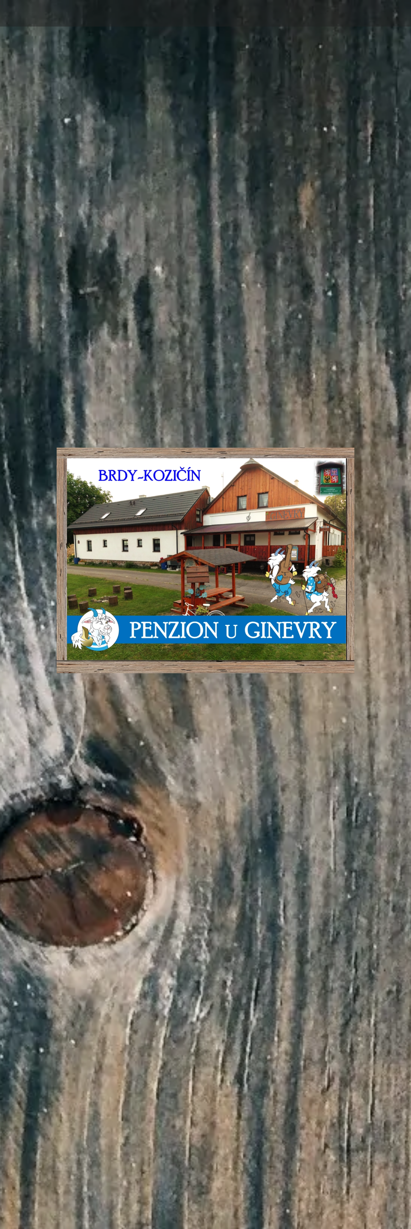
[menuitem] (332, 13)
